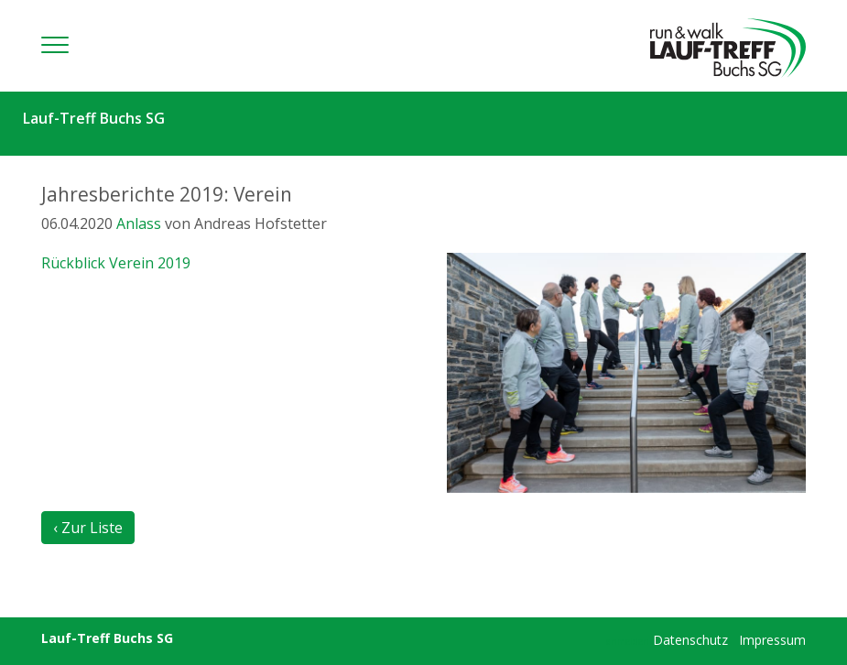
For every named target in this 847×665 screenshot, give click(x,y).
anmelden (627, 641)
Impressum (772, 640)
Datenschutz (690, 640)
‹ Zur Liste (88, 528)
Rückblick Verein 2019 (115, 263)
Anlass (138, 223)
